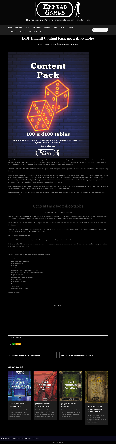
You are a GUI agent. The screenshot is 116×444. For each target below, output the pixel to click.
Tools (55, 27)
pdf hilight (18, 344)
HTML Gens (37, 27)
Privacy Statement (35, 32)
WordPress (16, 438)
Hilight (9, 344)
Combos (47, 27)
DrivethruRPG (58, 305)
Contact (22, 32)
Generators (18, 27)
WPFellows (36, 438)
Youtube (70, 27)
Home (10, 27)
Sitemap (14, 32)
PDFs (27, 27)
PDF (14, 344)
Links (62, 27)
